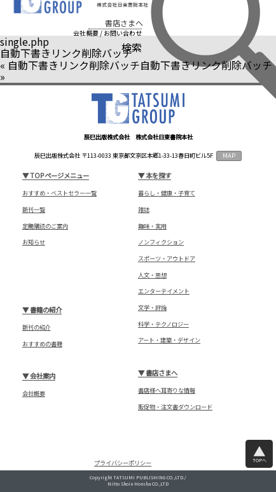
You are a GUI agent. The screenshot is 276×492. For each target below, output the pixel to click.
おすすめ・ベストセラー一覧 (59, 193)
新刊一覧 (33, 209)
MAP (229, 155)
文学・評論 (152, 308)
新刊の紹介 (36, 327)
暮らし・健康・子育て (166, 193)
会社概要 (86, 33)
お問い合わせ (123, 33)
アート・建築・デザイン (169, 340)
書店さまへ (124, 22)
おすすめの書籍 (42, 344)
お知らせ (33, 242)
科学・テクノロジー (163, 324)
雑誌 (143, 209)
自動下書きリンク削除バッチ (74, 65)
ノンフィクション (161, 242)
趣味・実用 (152, 226)
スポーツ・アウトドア (166, 259)
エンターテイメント (164, 291)
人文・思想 (152, 275)
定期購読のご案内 (45, 226)
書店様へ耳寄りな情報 (166, 390)
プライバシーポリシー (122, 463)
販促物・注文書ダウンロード (175, 407)
